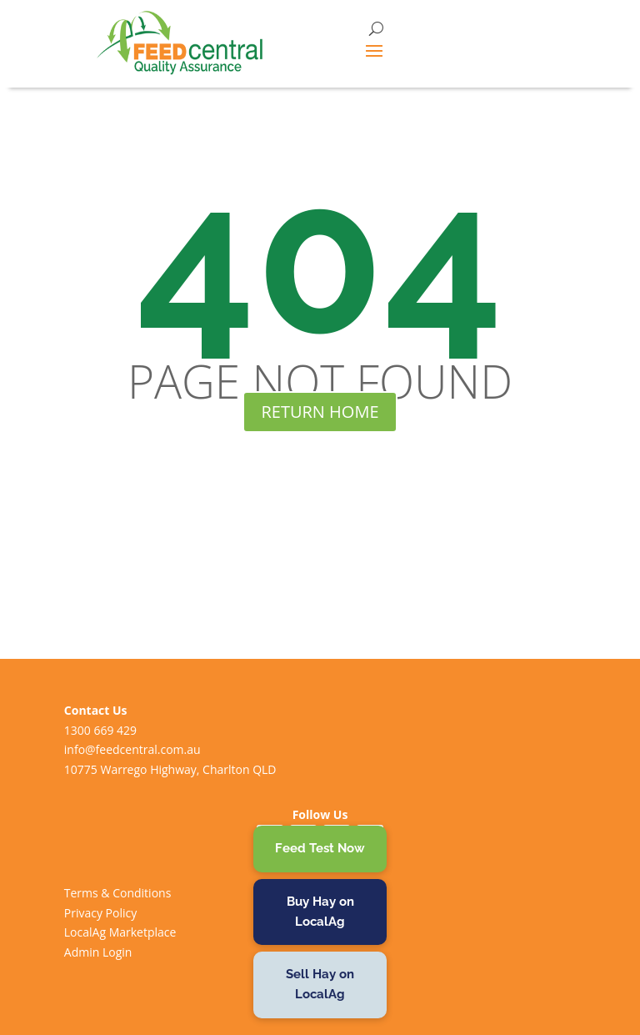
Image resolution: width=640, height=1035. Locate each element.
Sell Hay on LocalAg (320, 984)
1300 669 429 (100, 730)
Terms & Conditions (118, 893)
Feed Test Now (320, 848)
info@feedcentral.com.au (132, 749)
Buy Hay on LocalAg (320, 911)
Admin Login (98, 952)
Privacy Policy (100, 913)
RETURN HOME (319, 411)
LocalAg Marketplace (120, 932)
